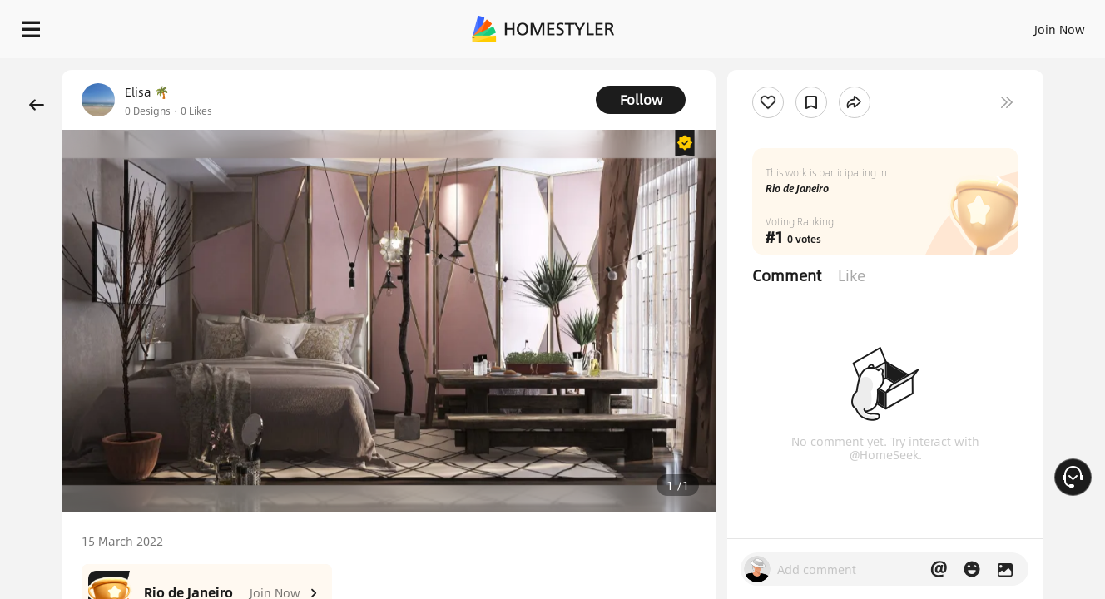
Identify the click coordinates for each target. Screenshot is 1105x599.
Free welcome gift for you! (759, 70)
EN (917, 25)
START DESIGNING (1022, 25)
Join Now (859, 25)
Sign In (797, 25)
